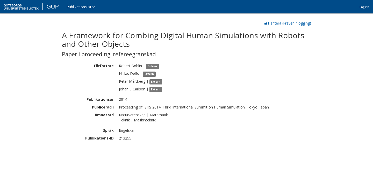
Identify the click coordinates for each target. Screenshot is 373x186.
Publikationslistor (81, 6)
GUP (52, 6)
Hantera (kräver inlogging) (287, 23)
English (364, 7)
